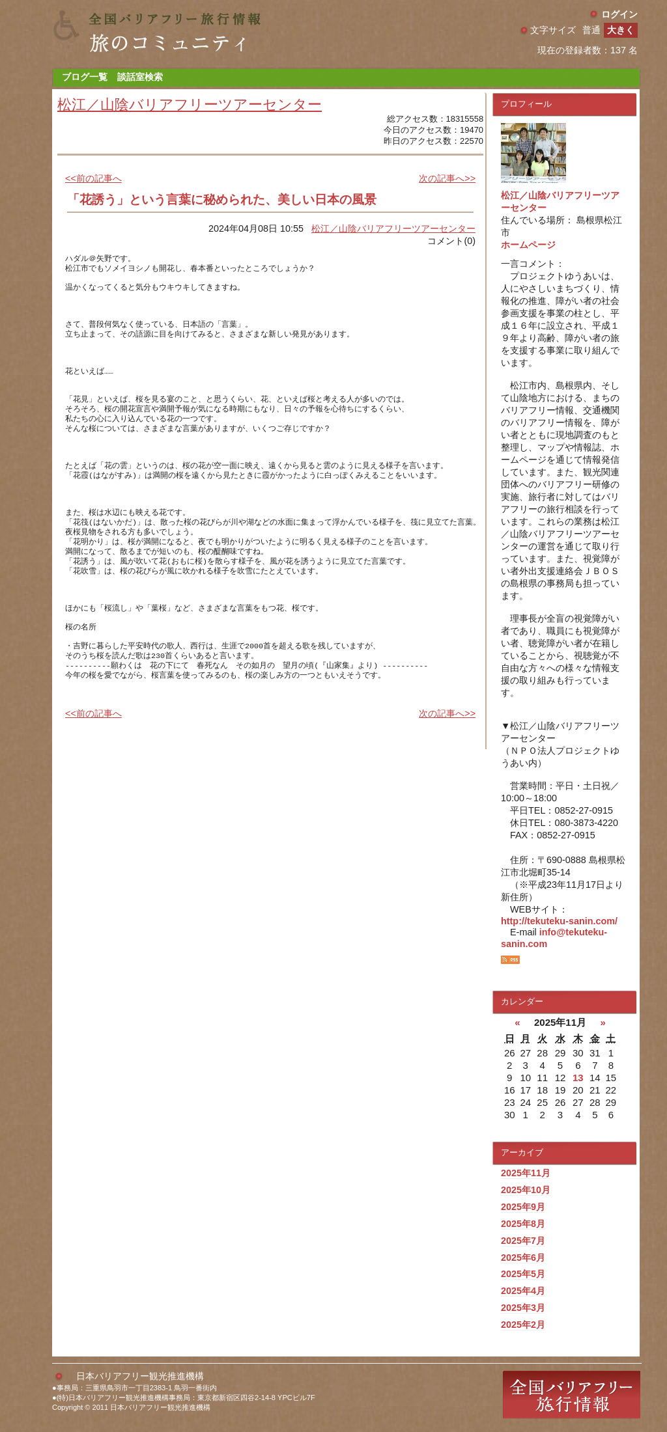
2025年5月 (523, 1274)
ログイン (619, 14)
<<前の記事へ (93, 178)
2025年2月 (523, 1324)
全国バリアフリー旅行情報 (572, 1394)
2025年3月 (523, 1307)
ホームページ (528, 245)
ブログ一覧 (84, 77)
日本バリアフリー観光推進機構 (140, 1376)
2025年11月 (525, 1173)
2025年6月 (523, 1257)
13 (578, 1077)
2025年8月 (523, 1224)
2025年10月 (525, 1190)
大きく (620, 30)
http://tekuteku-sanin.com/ (559, 921)
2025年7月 (523, 1240)
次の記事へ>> (447, 178)
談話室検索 (140, 77)
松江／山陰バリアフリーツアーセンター (189, 104)
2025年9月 (523, 1207)
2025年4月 (523, 1291)
